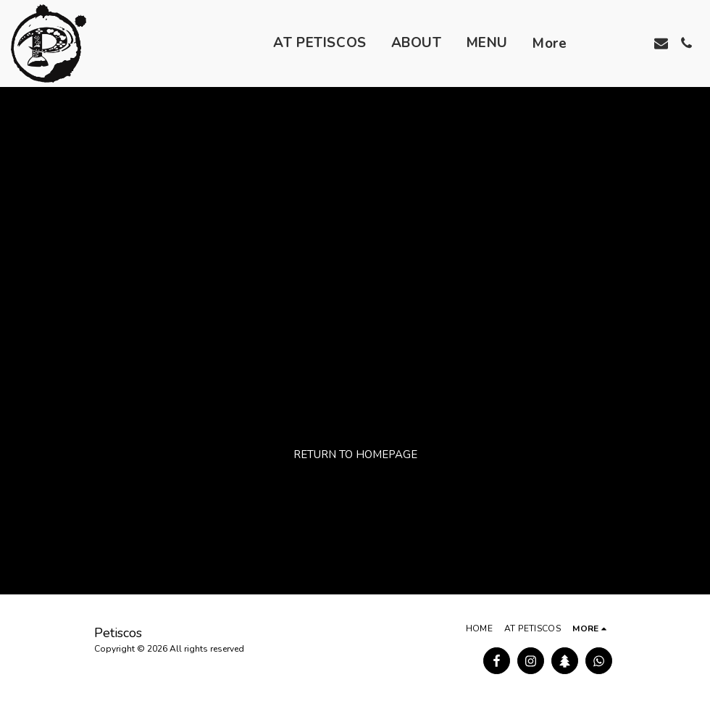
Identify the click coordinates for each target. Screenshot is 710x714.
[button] (610, 43)
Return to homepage (355, 454)
